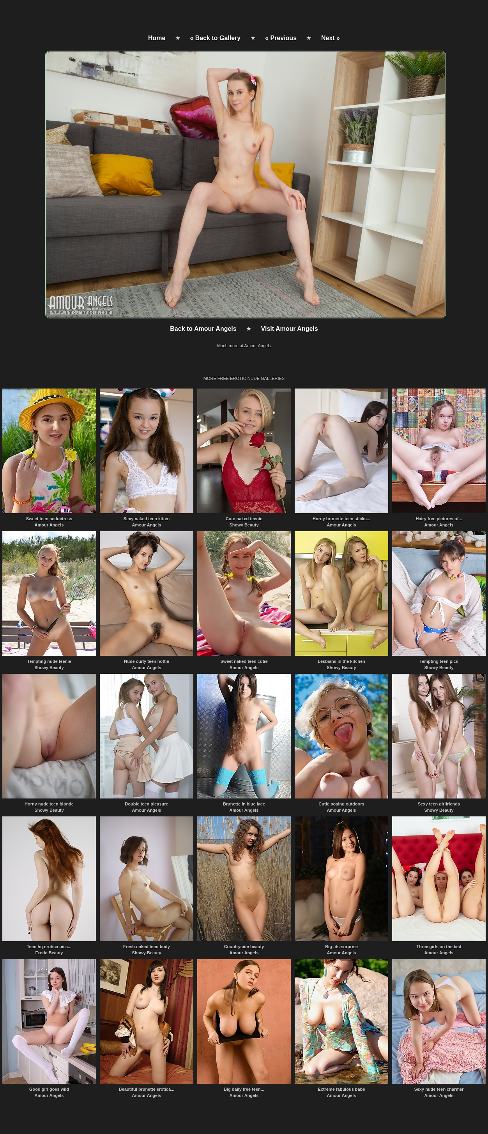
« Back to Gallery (215, 38)
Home (156, 38)
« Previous (281, 38)
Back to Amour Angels (203, 328)
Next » (330, 38)
